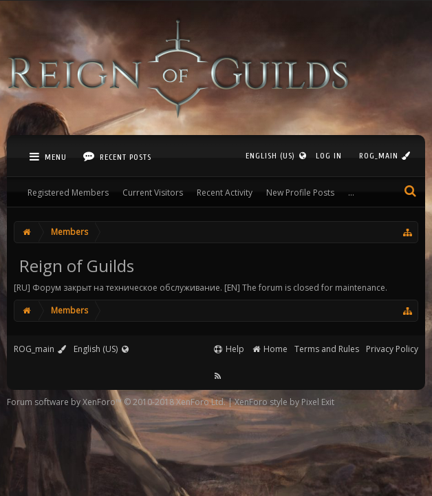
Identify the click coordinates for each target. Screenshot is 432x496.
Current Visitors (152, 192)
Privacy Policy (392, 349)
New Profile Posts (300, 192)
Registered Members (68, 192)
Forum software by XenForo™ (116, 402)
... (351, 192)
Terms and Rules (326, 349)
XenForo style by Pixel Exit (284, 402)
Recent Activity (224, 192)
